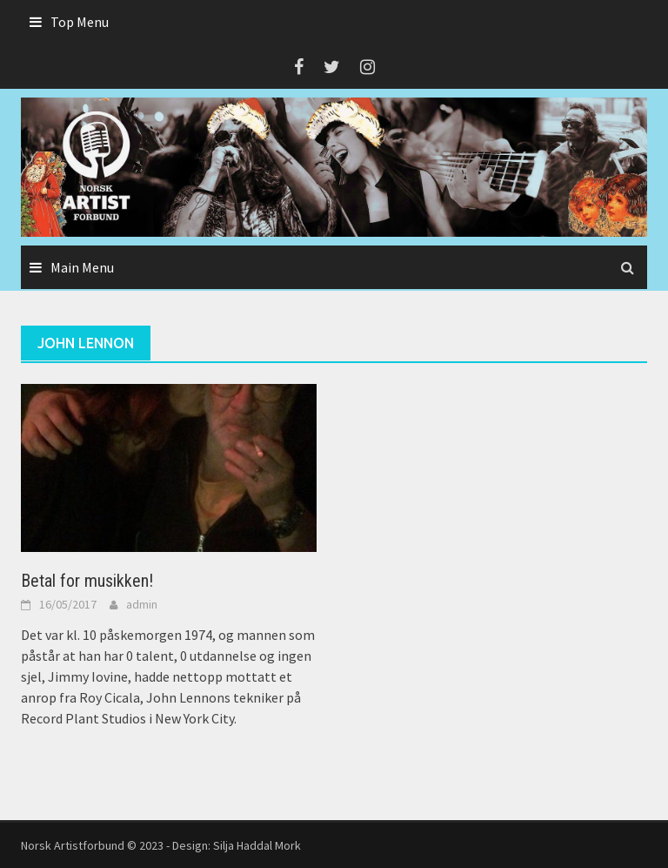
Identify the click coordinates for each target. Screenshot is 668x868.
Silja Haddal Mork (257, 845)
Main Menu (82, 267)
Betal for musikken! (87, 580)
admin (141, 604)
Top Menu (79, 21)
